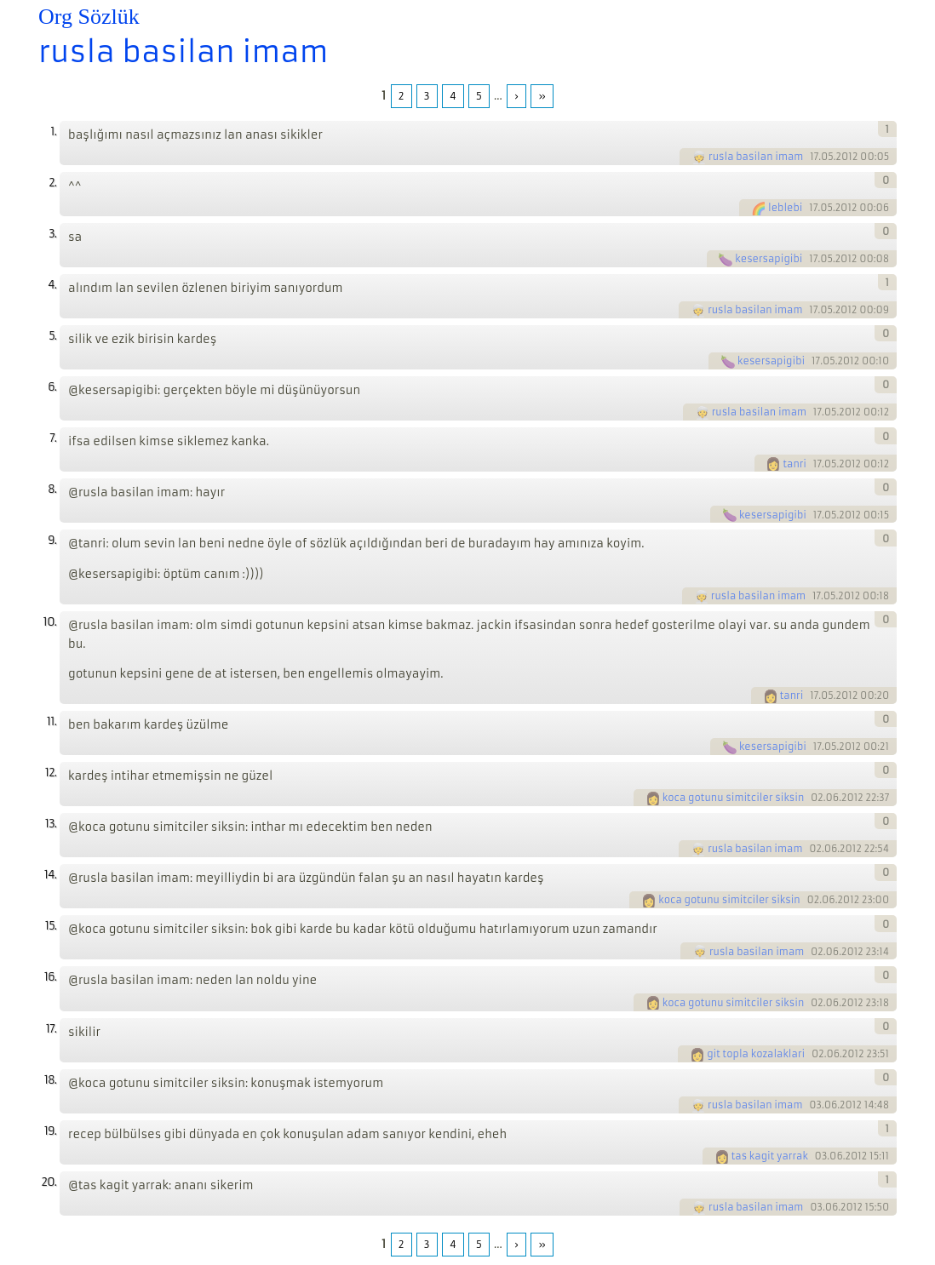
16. (50, 977)
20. (48, 1182)
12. (50, 772)
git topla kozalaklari (756, 1054)
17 (814, 157)
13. (50, 823)
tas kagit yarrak (769, 1156)
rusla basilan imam (183, 52)
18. (50, 1080)
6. (52, 387)
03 (815, 1105)
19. (50, 1131)
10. (49, 622)
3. (52, 233)
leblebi (785, 208)
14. (50, 874)
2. (52, 182)
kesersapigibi (768, 259)
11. (51, 721)
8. (52, 489)
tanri (794, 464)
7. (52, 438)
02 (817, 798)
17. (51, 1029)
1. (53, 131)
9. (52, 540)
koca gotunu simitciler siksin (734, 798)
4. (52, 285)
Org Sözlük (89, 16)
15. (50, 926)
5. (52, 336)
